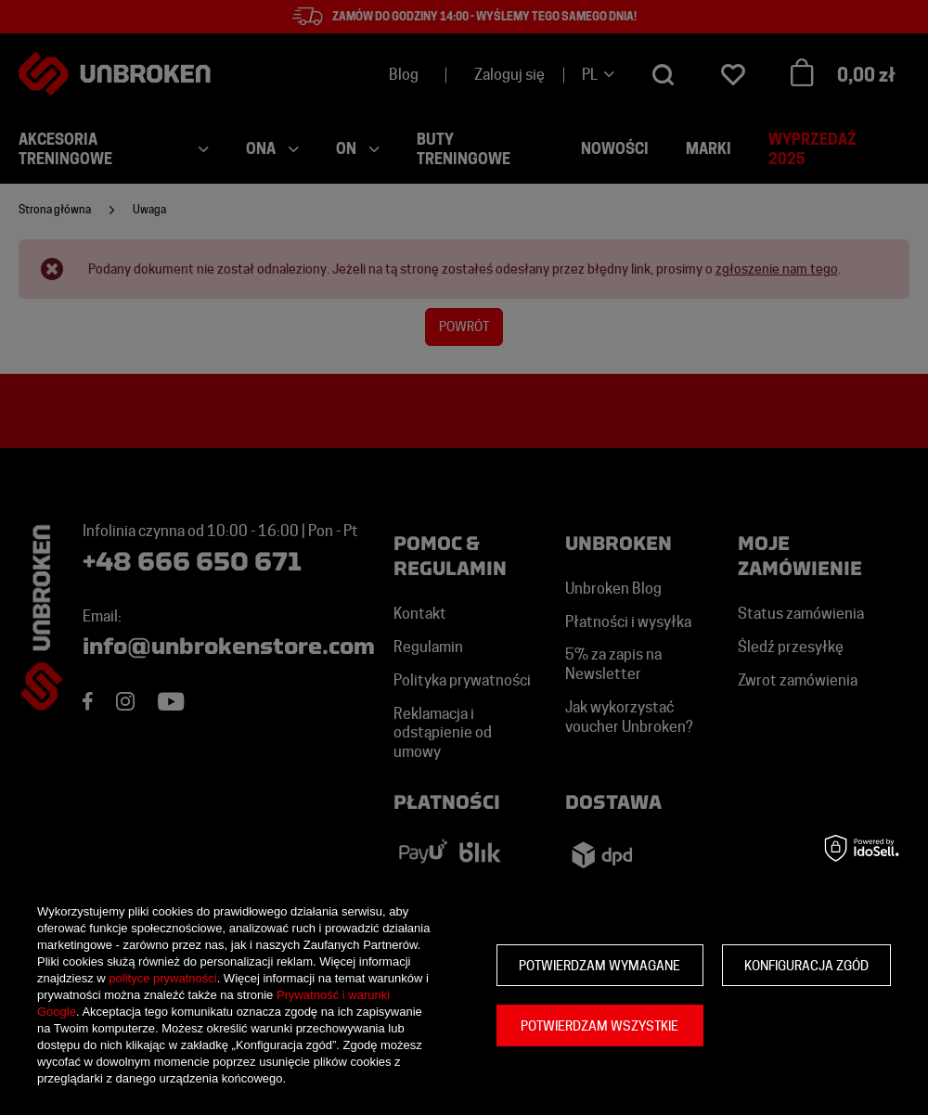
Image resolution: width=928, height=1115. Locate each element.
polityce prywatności (162, 978)
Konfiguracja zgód (806, 965)
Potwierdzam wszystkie (599, 1026)
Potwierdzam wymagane (599, 965)
